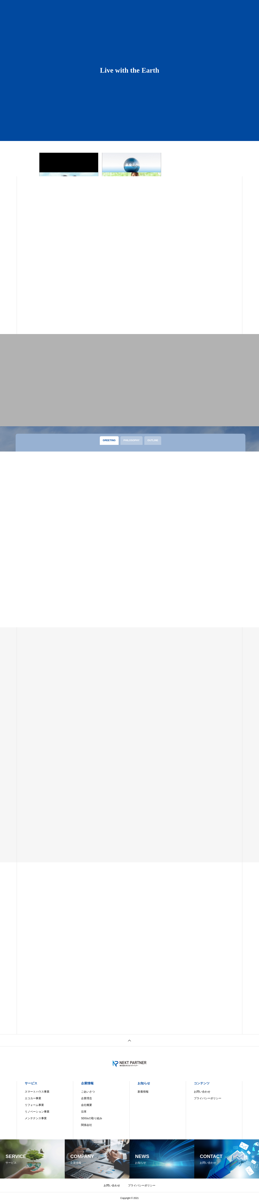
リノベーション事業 (37, 1111)
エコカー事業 (33, 1098)
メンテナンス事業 (36, 1118)
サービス (31, 1083)
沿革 (84, 1111)
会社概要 (86, 1104)
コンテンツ (202, 1083)
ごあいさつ (88, 1091)
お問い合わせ (202, 1091)
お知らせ (144, 1083)
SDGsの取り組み (91, 1118)
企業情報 (87, 1083)
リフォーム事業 (34, 1104)
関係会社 (86, 1124)
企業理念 (86, 1098)
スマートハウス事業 (37, 1091)
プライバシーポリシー (207, 1098)
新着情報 (143, 1091)
